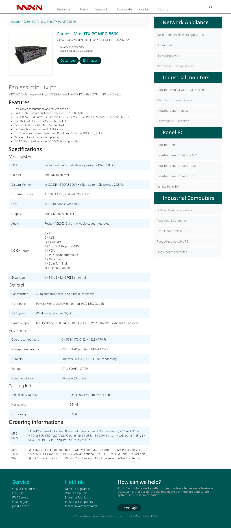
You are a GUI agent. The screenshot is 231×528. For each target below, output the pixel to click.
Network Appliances (78, 489)
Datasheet (68, 60)
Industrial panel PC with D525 (176, 176)
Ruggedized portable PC (172, 241)
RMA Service (20, 497)
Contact (145, 9)
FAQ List (17, 493)
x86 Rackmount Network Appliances (180, 35)
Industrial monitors (186, 77)
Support (101, 9)
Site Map (135, 516)
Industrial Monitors (77, 497)
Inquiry (163, 9)
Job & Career (20, 506)
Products (63, 9)
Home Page (129, 508)
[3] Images (90, 60)
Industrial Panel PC (169, 145)
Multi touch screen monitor (174, 100)
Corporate (124, 9)
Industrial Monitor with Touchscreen (180, 90)
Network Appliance (186, 22)
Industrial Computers (188, 197)
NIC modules (165, 45)
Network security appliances (175, 66)
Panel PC (173, 132)
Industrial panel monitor (172, 111)
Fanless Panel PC (167, 187)
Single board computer (172, 252)
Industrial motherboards (81, 506)
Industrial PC (17, 22)
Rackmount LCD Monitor (173, 121)
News (84, 9)
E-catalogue (20, 502)
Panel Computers (76, 493)
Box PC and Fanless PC (171, 231)
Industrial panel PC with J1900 (176, 166)
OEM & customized (24, 489)
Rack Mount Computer (171, 221)
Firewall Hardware (168, 56)
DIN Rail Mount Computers (174, 210)
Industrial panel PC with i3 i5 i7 (177, 155)
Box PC (31, 22)
